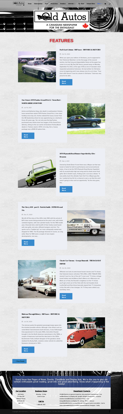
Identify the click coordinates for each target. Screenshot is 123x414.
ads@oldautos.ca (65, 396)
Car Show (81, 4)
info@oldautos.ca (65, 394)
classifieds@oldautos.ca (67, 403)
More (99, 4)
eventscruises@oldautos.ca (68, 398)
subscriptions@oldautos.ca (67, 405)
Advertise (71, 4)
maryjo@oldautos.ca (66, 401)
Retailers (63, 4)
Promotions (54, 4)
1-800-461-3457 (41, 404)
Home (29, 4)
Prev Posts (20, 361)
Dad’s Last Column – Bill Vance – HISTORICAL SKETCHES (80, 50)
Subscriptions (38, 4)
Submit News (91, 4)
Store (46, 4)
